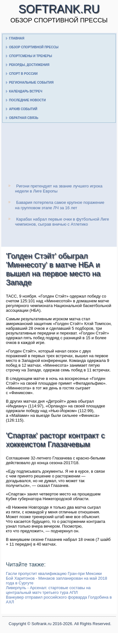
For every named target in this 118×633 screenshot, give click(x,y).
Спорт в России (23, 73)
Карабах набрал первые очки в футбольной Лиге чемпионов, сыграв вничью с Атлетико (62, 222)
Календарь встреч (25, 91)
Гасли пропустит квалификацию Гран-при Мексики (54, 573)
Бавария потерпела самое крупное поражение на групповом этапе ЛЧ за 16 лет (59, 205)
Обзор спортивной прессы (34, 47)
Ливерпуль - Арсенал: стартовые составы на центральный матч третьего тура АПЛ (48, 590)
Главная (17, 38)
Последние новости (27, 100)
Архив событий (23, 109)
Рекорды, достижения (29, 65)
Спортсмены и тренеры (30, 56)
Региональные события (31, 82)
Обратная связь (23, 118)
